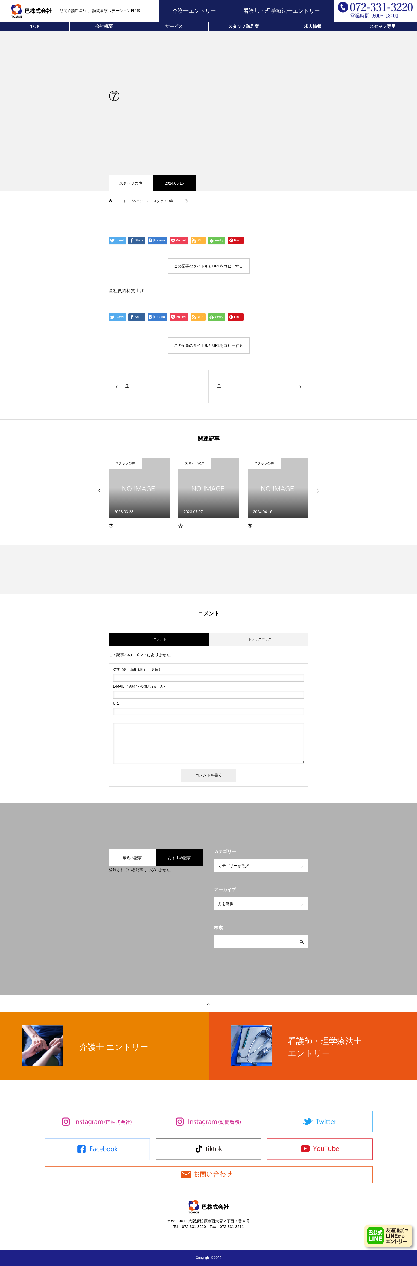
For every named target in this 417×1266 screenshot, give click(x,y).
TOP (34, 26)
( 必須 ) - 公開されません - (139, 686)
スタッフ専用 (382, 26)
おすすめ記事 (179, 857)
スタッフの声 (130, 183)
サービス (174, 26)
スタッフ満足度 (243, 26)
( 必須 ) (136, 669)
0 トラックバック (258, 639)
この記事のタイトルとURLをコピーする (208, 266)
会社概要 (104, 26)
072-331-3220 (194, 1226)
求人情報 (313, 26)
